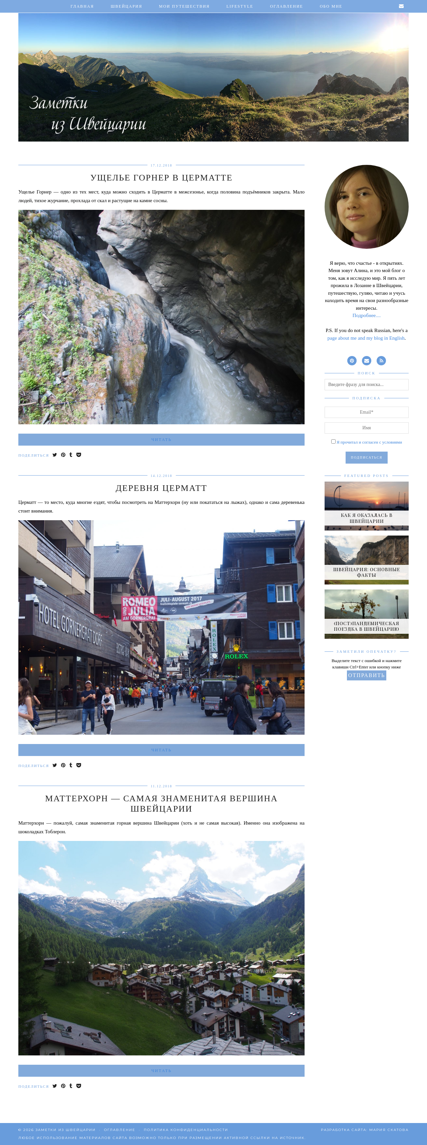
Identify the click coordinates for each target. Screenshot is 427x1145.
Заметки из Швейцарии (66, 1130)
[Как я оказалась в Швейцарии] (367, 506)
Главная (82, 6)
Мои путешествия (184, 6)
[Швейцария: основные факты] (367, 560)
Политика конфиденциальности (186, 1130)
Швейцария (126, 6)
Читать (161, 439)
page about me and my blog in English (366, 338)
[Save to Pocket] (79, 455)
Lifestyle (240, 6)
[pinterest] (352, 360)
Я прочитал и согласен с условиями (369, 442)
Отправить (366, 675)
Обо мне (331, 6)
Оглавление (286, 6)
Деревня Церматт (161, 488)
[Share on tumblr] (71, 455)
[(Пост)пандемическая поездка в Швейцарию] (367, 613)
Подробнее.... (367, 315)
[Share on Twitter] (55, 455)
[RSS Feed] (381, 360)
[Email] (401, 6)
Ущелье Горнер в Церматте (161, 178)
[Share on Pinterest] (63, 455)
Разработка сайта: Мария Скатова (365, 1130)
